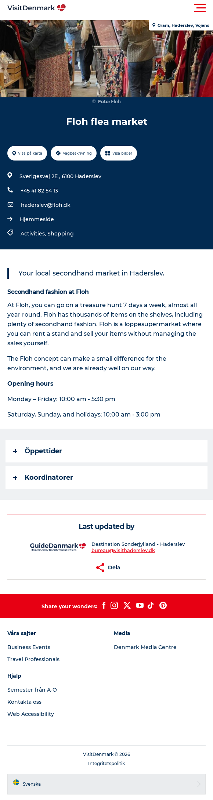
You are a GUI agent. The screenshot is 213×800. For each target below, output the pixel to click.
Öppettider (37, 451)
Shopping (60, 233)
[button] (139, 8)
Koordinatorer (43, 477)
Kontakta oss (24, 702)
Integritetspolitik (106, 763)
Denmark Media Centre (145, 647)
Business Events (28, 647)
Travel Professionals (33, 659)
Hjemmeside (37, 219)
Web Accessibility (30, 714)
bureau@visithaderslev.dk (123, 550)
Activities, (34, 233)
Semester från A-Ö (32, 690)
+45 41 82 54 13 (39, 190)
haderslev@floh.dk (46, 205)
